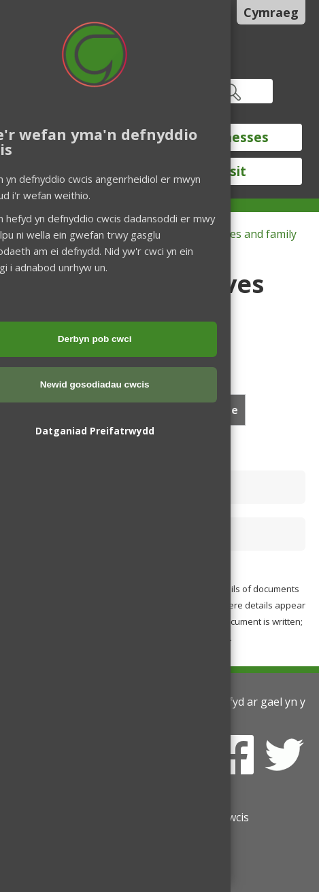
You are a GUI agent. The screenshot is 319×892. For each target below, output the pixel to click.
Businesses (233, 137)
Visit (232, 171)
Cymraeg (271, 12)
